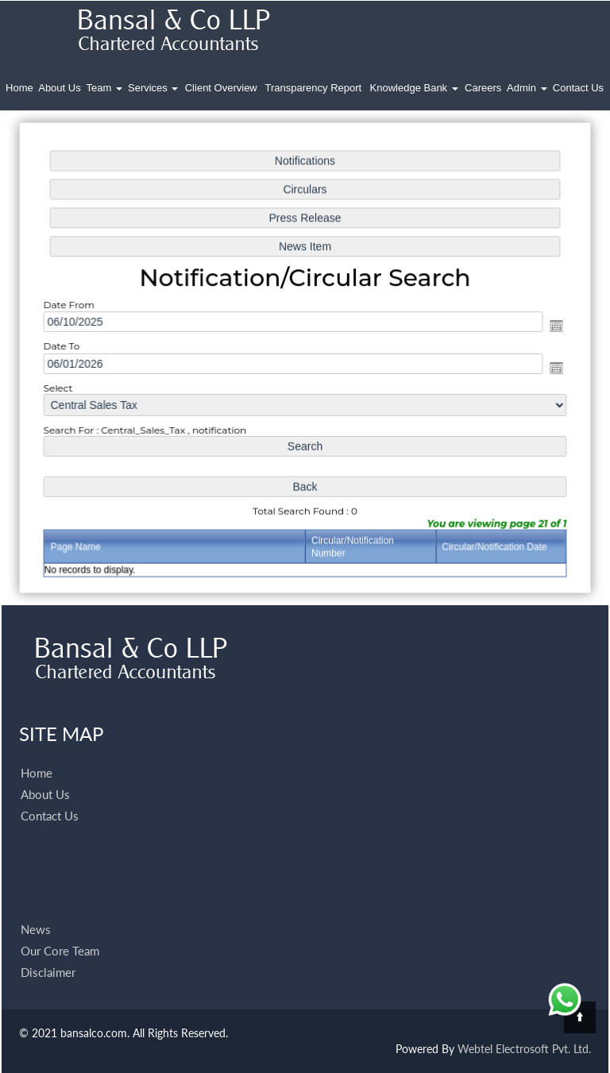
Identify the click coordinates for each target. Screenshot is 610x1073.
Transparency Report (313, 88)
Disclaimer (48, 954)
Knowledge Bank (414, 88)
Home (19, 88)
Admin (526, 88)
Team (104, 88)
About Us (59, 88)
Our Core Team (60, 932)
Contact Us (578, 88)
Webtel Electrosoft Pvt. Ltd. (524, 1049)
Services (153, 88)
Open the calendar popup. (550, 326)
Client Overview (221, 88)
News (36, 911)
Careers (483, 88)
